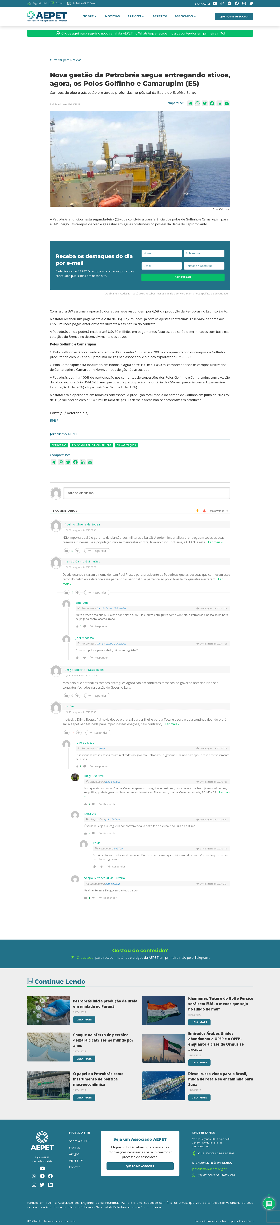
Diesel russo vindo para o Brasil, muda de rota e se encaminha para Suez (220, 1079)
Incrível (101, 748)
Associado (185, 16)
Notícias (112, 16)
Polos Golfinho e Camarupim (91, 445)
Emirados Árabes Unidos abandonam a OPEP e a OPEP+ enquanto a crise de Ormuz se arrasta (216, 1041)
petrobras (59, 445)
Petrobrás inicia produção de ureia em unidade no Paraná (105, 1003)
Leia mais (84, 1019)
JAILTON (118, 848)
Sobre (90, 16)
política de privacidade (215, 293)
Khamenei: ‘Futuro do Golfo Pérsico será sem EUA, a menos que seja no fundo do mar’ (220, 1003)
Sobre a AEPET (79, 1141)
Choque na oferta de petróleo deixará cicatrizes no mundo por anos (103, 1040)
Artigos (135, 16)
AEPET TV (160, 16)
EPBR (54, 420)
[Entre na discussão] (146, 493)
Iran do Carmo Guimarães (111, 608)
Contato (74, 1167)
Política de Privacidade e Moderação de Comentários (224, 1221)
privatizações (126, 445)
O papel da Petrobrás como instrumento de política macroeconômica (98, 1079)
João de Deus (112, 781)
